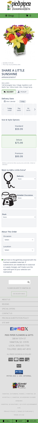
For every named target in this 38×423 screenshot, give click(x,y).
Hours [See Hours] (32, 421)
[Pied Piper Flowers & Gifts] (19, 10)
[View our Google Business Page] (15, 330)
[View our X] (26, 330)
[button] (19, 372)
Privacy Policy (10, 411)
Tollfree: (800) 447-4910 (19, 349)
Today (22, 101)
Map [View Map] (19, 421)
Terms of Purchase (25, 411)
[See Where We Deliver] (19, 294)
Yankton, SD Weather (9, 404)
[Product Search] (19, 282)
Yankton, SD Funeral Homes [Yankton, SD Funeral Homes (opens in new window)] (13, 394)
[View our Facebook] (11, 330)
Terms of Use (19, 415)
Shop (9, 15)
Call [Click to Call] (6, 421)
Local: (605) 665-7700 (19, 345)
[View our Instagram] (19, 330)
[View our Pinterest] (22, 330)
